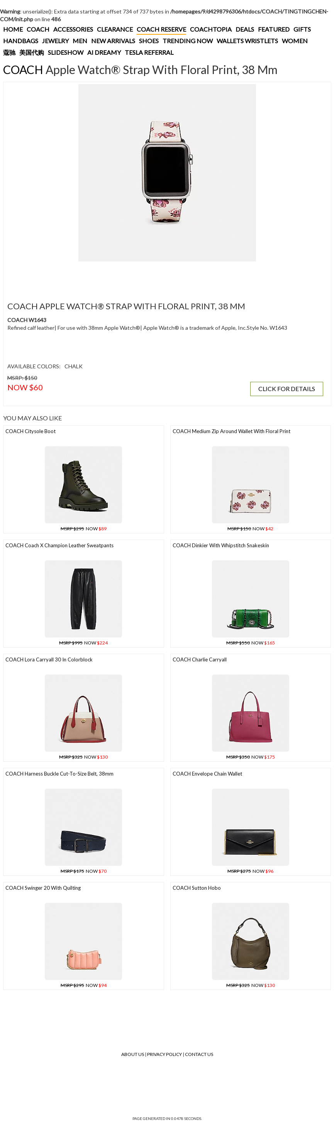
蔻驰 (9, 52)
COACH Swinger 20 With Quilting (43, 888)
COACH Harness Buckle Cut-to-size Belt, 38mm (59, 774)
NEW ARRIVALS (113, 40)
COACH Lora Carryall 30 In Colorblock (49, 659)
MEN (80, 40)
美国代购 (31, 52)
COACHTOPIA (211, 29)
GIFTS (302, 29)
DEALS (245, 29)
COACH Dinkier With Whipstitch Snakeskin (221, 545)
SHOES (149, 40)
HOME (13, 29)
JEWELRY (55, 40)
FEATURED (274, 29)
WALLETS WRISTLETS (247, 40)
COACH (38, 29)
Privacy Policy (164, 1054)
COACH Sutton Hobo (197, 888)
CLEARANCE (115, 29)
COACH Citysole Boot (30, 431)
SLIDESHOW (65, 52)
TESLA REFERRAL (149, 52)
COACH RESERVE (161, 29)
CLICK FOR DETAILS (286, 388)
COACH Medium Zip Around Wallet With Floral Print (231, 431)
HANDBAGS (20, 40)
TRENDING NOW (188, 40)
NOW (84, 528)
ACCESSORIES (73, 29)
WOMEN (295, 40)
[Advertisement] (146, 276)
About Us (132, 1054)
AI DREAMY (104, 52)
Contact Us (199, 1054)
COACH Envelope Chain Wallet (207, 774)
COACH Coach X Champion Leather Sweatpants (59, 545)
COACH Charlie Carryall (200, 659)
